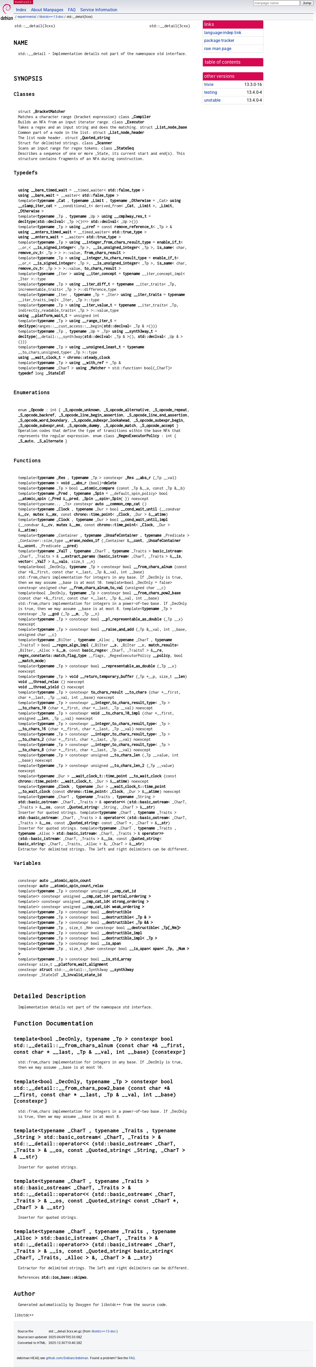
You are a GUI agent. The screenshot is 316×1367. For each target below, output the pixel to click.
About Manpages (47, 9)
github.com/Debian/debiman (67, 1358)
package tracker (219, 40)
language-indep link (222, 32)
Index (21, 9)
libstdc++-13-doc (51, 17)
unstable (212, 100)
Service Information (98, 9)
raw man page (217, 48)
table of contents (223, 62)
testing (210, 92)
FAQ (72, 9)
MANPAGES (23, 2)
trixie (208, 84)
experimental (27, 17)
